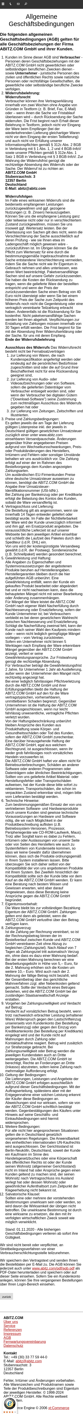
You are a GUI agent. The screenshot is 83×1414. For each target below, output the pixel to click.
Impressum (12, 1334)
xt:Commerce (58, 1408)
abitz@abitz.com (28, 1361)
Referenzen (13, 1330)
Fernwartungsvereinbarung (25, 1342)
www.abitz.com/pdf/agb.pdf (53, 1268)
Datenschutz (13, 1346)
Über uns (11, 1322)
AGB (7, 1338)
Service (9, 1326)
